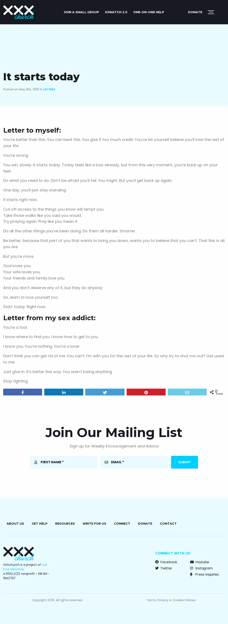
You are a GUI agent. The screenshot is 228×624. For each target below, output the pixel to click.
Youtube (199, 562)
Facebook (166, 562)
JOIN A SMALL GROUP (81, 12)
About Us (15, 524)
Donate (195, 12)
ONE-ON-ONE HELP (148, 12)
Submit (184, 462)
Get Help (39, 524)
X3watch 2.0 (116, 12)
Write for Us (94, 524)
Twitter (163, 568)
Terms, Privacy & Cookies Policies (171, 600)
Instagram (201, 568)
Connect (122, 524)
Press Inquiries (204, 574)
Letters (49, 89)
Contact (168, 524)
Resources (65, 524)
